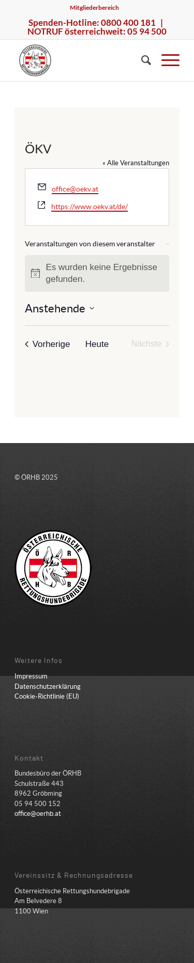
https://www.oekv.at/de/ (89, 206)
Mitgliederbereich (94, 7)
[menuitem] (94, 7)
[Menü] (165, 60)
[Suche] (141, 60)
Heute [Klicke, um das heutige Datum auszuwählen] (97, 344)
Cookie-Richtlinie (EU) (46, 696)
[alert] (97, 273)
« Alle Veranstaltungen (135, 163)
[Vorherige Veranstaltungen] (47, 344)
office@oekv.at (75, 189)
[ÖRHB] (80, 60)
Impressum (31, 676)
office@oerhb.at (37, 813)
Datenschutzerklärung (47, 686)
